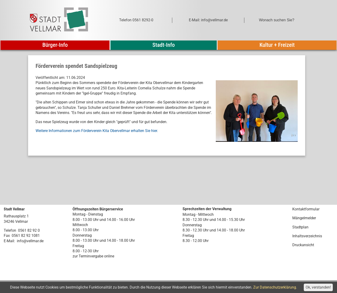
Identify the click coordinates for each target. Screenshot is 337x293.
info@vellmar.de (30, 241)
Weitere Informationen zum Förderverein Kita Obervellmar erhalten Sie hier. (97, 130)
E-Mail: (9, 241)
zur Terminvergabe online (93, 256)
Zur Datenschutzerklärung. (275, 287)
